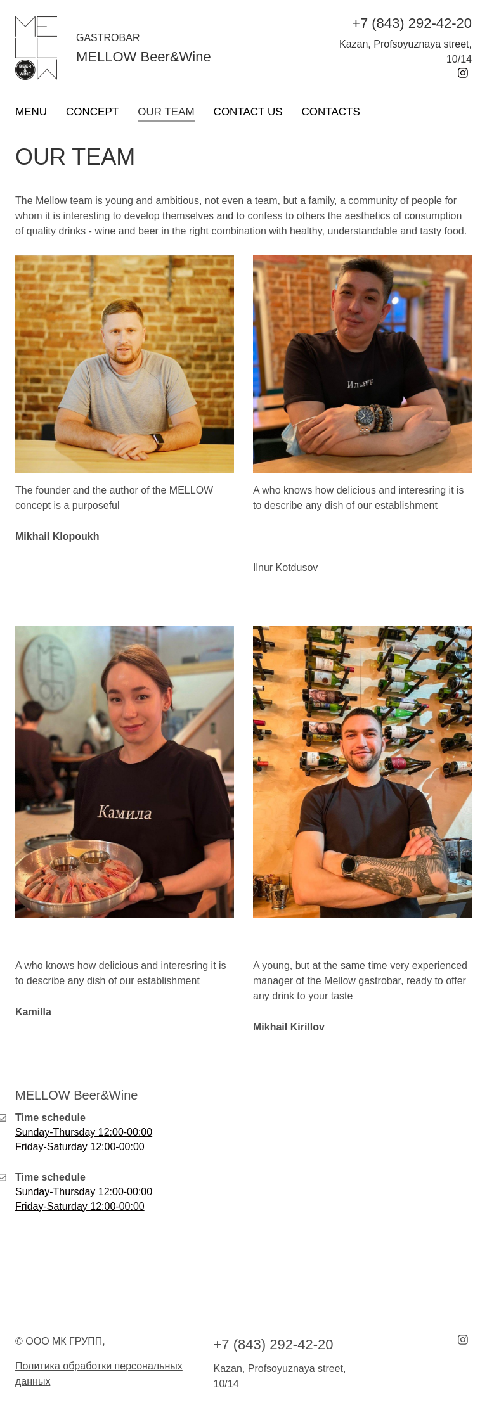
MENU (31, 112)
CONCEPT (92, 112)
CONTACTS (331, 112)
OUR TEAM (166, 112)
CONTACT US (248, 112)
